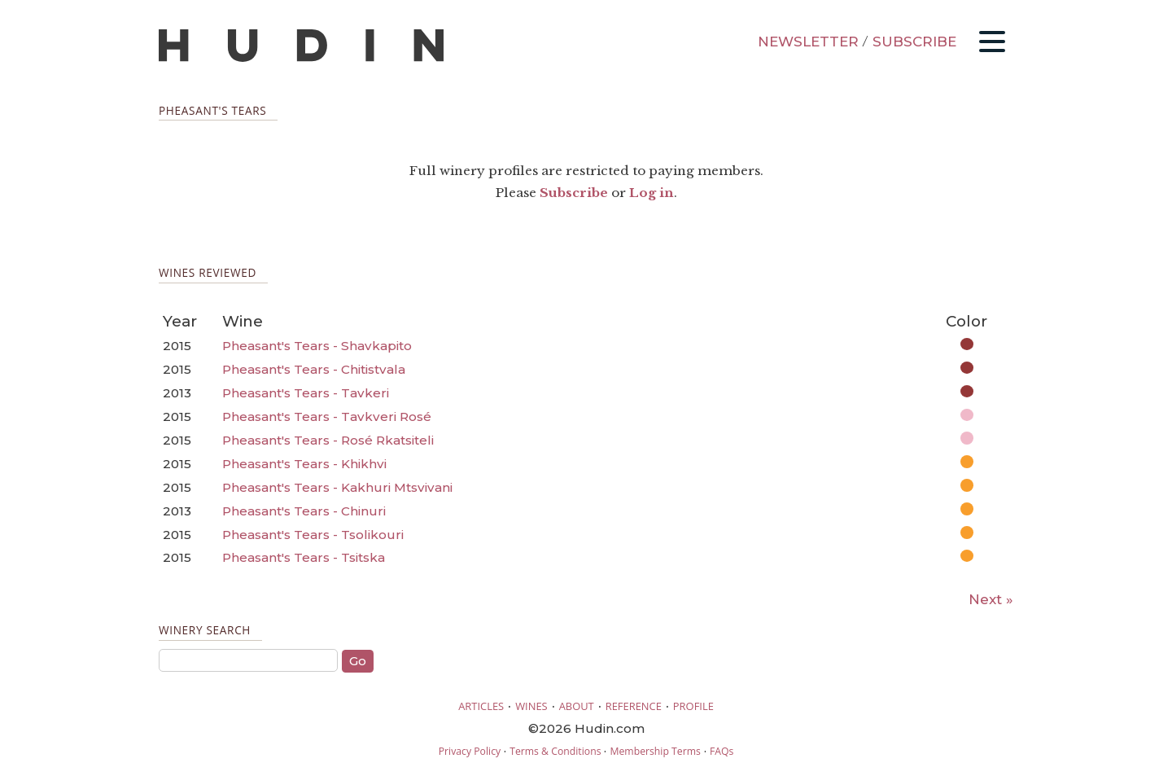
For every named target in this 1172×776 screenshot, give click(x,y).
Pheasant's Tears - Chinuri (304, 511)
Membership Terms (655, 751)
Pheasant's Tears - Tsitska (303, 557)
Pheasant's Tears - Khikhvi (304, 463)
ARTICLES (481, 706)
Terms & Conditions (555, 751)
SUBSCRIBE (914, 41)
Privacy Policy (470, 751)
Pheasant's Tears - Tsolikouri (313, 534)
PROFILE (693, 706)
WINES (531, 706)
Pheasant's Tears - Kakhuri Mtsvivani (337, 487)
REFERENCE (634, 706)
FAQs (721, 751)
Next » (991, 599)
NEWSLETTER (808, 41)
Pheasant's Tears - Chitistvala (313, 369)
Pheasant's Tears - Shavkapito (317, 345)
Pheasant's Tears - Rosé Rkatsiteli (328, 440)
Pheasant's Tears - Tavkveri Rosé (326, 416)
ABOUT (576, 706)
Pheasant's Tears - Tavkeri (305, 393)
